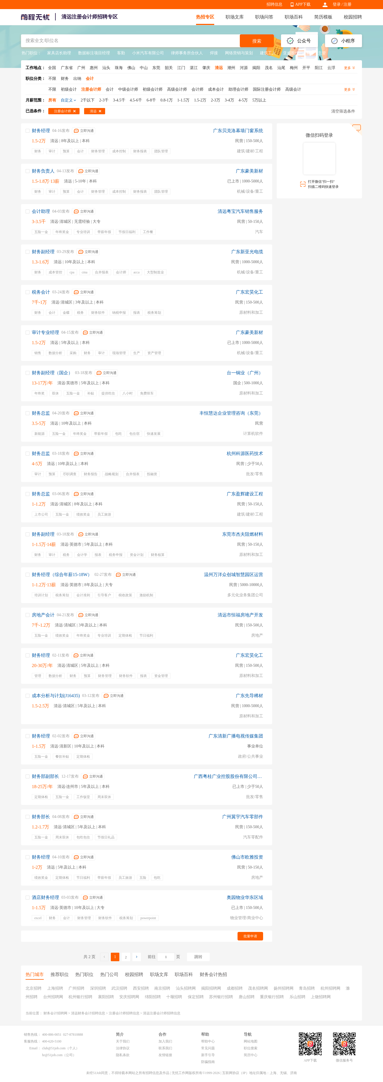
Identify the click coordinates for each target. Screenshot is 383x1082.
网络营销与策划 (239, 53)
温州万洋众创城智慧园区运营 (233, 574)
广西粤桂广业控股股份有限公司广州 (228, 776)
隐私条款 (123, 1055)
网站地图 (250, 1041)
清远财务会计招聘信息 (88, 1013)
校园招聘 (353, 16)
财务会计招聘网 (55, 1013)
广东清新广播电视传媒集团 (236, 736)
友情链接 (165, 1055)
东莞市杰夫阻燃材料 (242, 534)
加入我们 (165, 1041)
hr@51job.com (52, 1055)
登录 (337, 4)
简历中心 (250, 1055)
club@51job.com (54, 1048)
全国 (52, 68)
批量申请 (250, 936)
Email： (35, 1048)
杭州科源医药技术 (245, 453)
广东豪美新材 (249, 171)
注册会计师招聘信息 (124, 1013)
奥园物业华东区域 (245, 897)
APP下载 (303, 4)
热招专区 (205, 16)
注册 (347, 4)
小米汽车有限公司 (148, 53)
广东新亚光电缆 (247, 251)
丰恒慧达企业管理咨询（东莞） (231, 413)
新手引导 (208, 1055)
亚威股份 (291, 53)
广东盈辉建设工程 (245, 493)
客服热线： (32, 1041)
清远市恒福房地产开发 (240, 614)
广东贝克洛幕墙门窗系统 (238, 130)
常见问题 (208, 1048)
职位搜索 (250, 1048)
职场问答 (264, 16)
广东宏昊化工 (249, 292)
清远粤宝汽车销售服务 (240, 211)
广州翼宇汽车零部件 (242, 816)
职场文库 (235, 16)
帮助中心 (208, 1041)
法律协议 (123, 1048)
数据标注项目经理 (94, 53)
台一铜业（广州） (245, 372)
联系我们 (165, 1048)
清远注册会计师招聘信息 (161, 1013)
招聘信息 (274, 4)
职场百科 (294, 16)
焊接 (214, 53)
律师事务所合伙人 (187, 53)
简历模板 (323, 16)
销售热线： (32, 1035)
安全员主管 (316, 53)
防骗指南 (208, 1062)
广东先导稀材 (249, 695)
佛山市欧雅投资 (247, 857)
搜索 (256, 41)
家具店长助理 (59, 53)
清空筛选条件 (343, 111)
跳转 (198, 957)
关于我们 (123, 1041)
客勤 (121, 53)
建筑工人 (268, 53)
